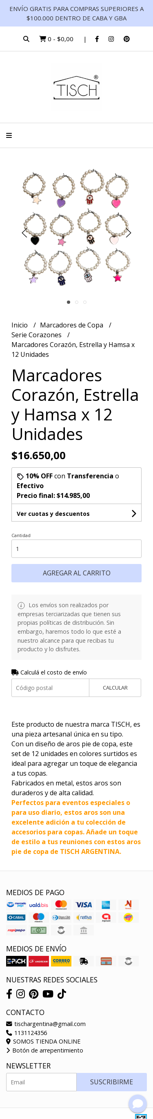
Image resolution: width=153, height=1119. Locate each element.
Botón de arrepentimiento (44, 1050)
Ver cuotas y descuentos (53, 513)
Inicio (20, 325)
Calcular (115, 687)
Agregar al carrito (77, 572)
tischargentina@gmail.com (46, 1024)
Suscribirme (111, 1081)
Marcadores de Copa (72, 325)
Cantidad (21, 535)
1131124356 (26, 1033)
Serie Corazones (37, 334)
